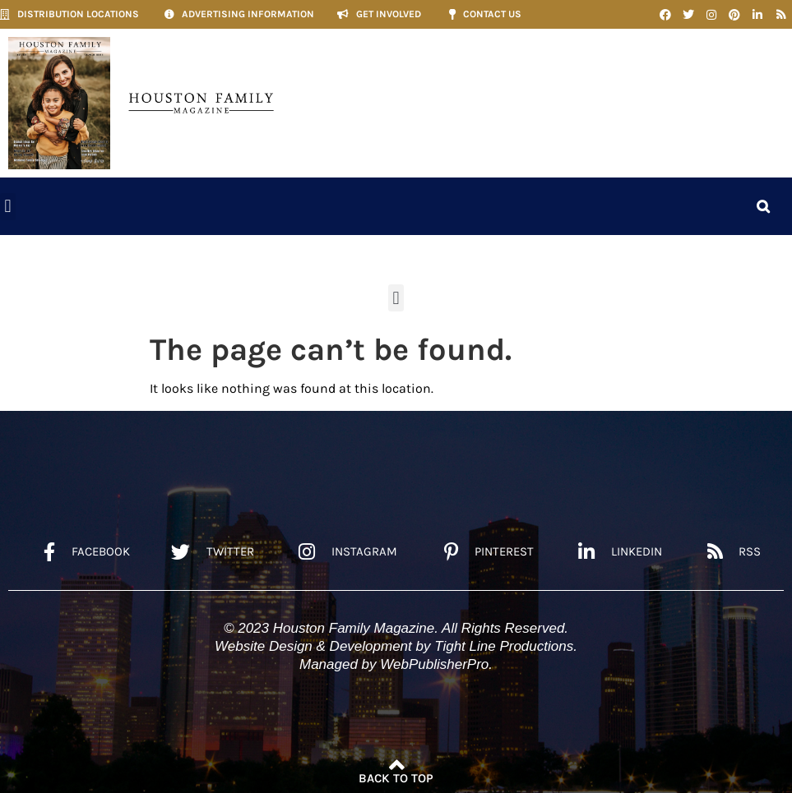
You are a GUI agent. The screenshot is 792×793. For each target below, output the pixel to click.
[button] (8, 206)
